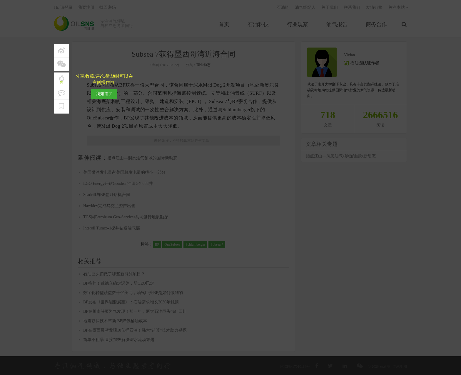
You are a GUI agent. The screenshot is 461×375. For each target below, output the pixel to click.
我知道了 (104, 94)
